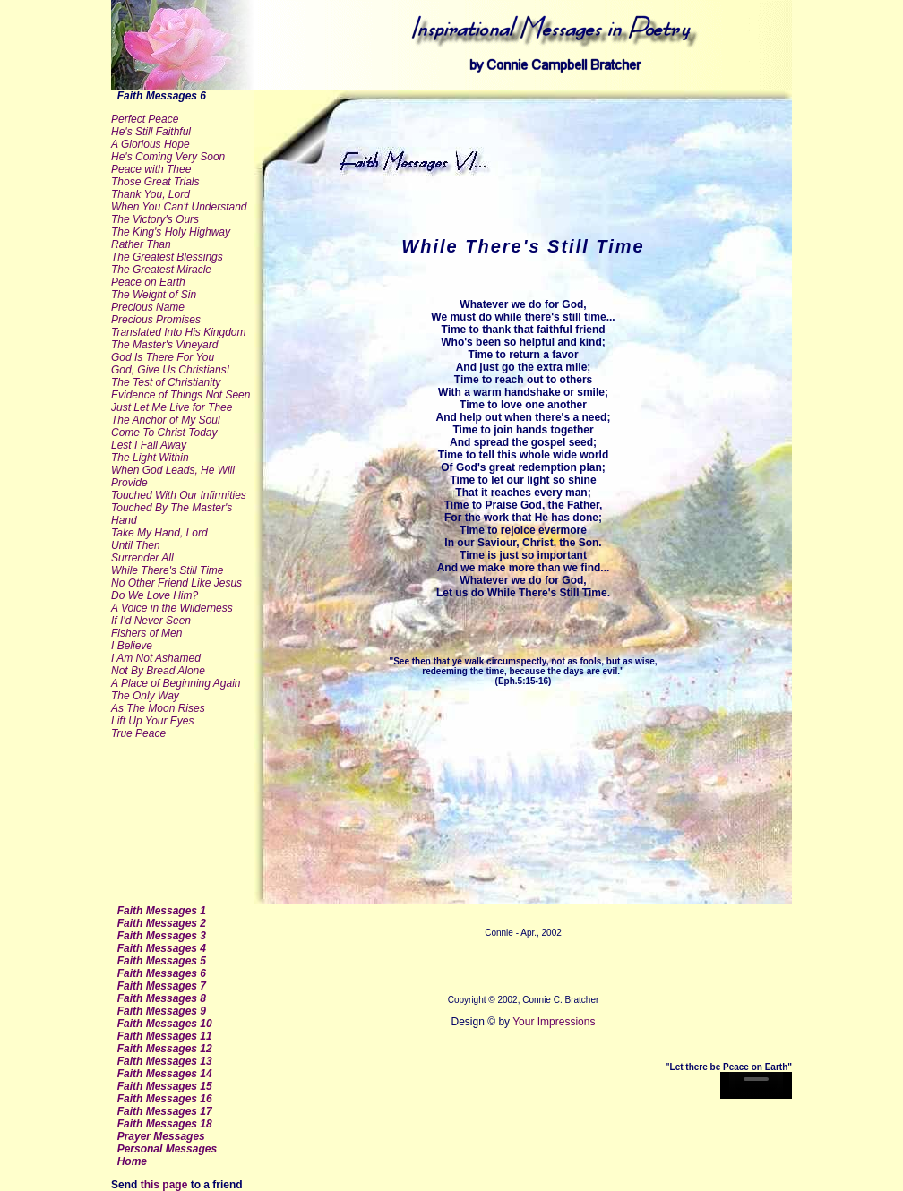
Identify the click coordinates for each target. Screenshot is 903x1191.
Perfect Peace (144, 119)
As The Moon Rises (158, 708)
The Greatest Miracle (161, 269)
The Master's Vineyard (164, 344)
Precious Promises (156, 319)
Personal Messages (167, 1149)
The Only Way (145, 696)
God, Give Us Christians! (170, 370)
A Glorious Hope (150, 144)
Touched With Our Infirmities (178, 495)
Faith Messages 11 (164, 1036)
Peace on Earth (148, 282)
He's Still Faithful (151, 131)
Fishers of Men (146, 633)
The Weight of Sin (153, 294)
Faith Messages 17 (164, 1111)
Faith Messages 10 (164, 1023)
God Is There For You (162, 357)
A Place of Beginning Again (176, 683)
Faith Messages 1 (161, 910)
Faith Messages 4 (161, 948)
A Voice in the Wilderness (172, 608)
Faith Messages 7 (161, 986)
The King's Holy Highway (170, 232)
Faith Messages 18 (164, 1124)
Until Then (135, 545)
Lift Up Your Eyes (152, 721)
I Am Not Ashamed (156, 658)
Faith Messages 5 (161, 961)
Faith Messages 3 (161, 936)
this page (164, 1184)
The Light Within (150, 457)
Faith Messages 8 (161, 998)
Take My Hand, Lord (159, 533)
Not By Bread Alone (158, 670)
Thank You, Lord (150, 194)
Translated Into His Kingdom (178, 332)
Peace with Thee (151, 169)
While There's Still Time (167, 570)
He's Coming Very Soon (168, 156)
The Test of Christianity (165, 382)
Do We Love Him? (154, 595)
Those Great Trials (155, 182)
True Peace (138, 733)
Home (132, 1161)
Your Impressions (552, 1021)
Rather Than (141, 244)
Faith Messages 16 (164, 1098)
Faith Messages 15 (164, 1086)
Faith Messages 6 (161, 973)
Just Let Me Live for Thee (171, 407)
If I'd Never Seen (151, 620)
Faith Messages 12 (164, 1048)
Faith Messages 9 (161, 1011)
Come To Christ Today (164, 432)
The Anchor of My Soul (165, 420)
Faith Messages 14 (164, 1073)
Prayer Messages (161, 1136)
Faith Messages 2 (161, 923)
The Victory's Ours (155, 219)
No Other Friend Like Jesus (176, 583)
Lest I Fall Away (148, 445)
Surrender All (142, 558)
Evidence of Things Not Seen (180, 395)
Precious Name (148, 307)
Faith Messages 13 (164, 1061)
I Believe (131, 645)
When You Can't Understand (179, 207)
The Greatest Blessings (167, 257)
